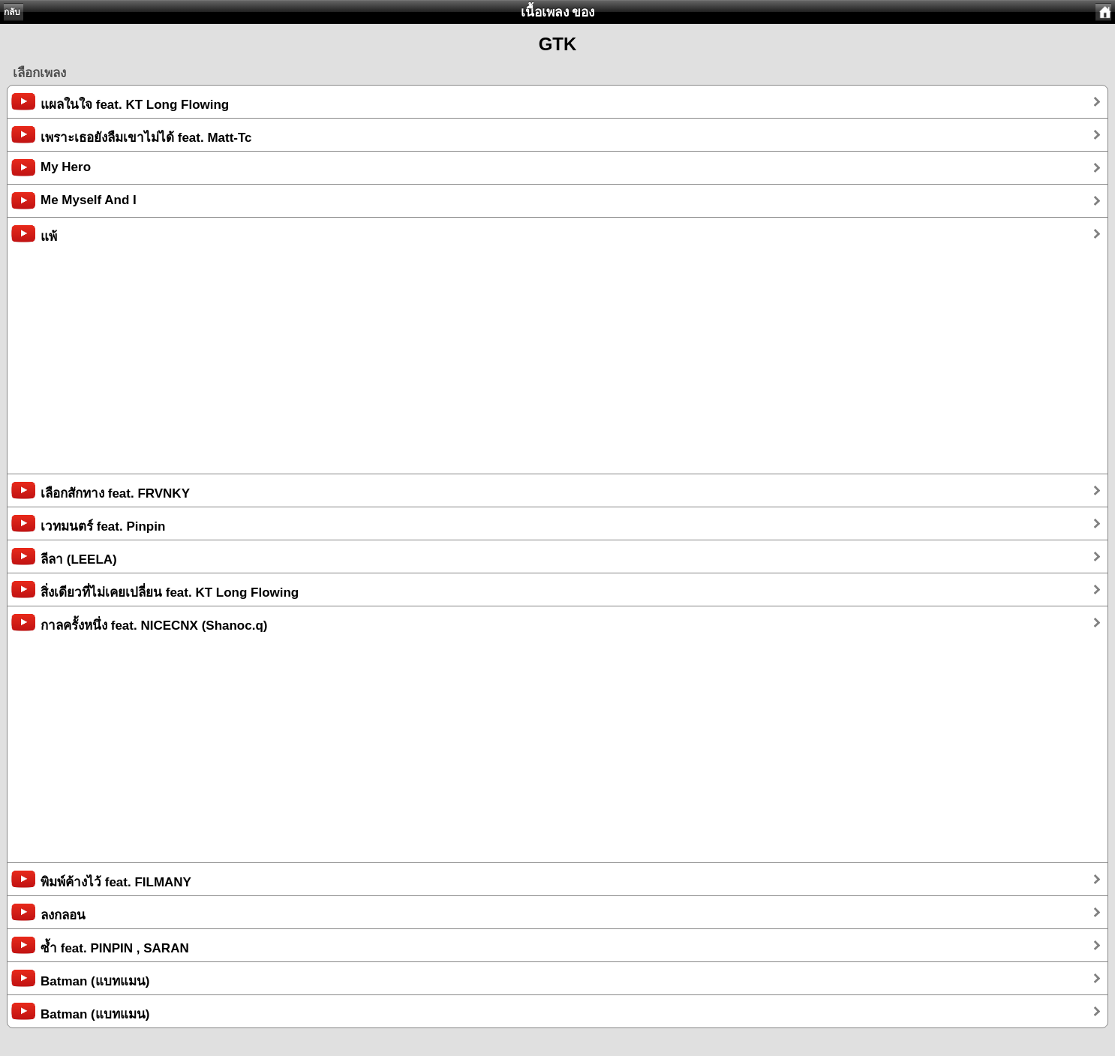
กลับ (12, 12)
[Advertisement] (458, 368)
